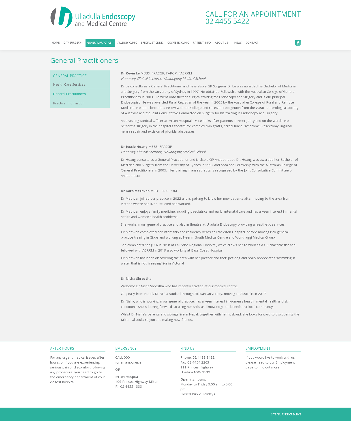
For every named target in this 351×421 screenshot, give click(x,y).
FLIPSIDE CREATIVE (289, 414)
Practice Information (68, 103)
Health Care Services (69, 84)
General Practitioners (69, 93)
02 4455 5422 (227, 21)
